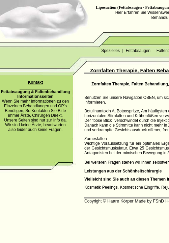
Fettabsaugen (137, 50)
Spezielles (110, 50)
